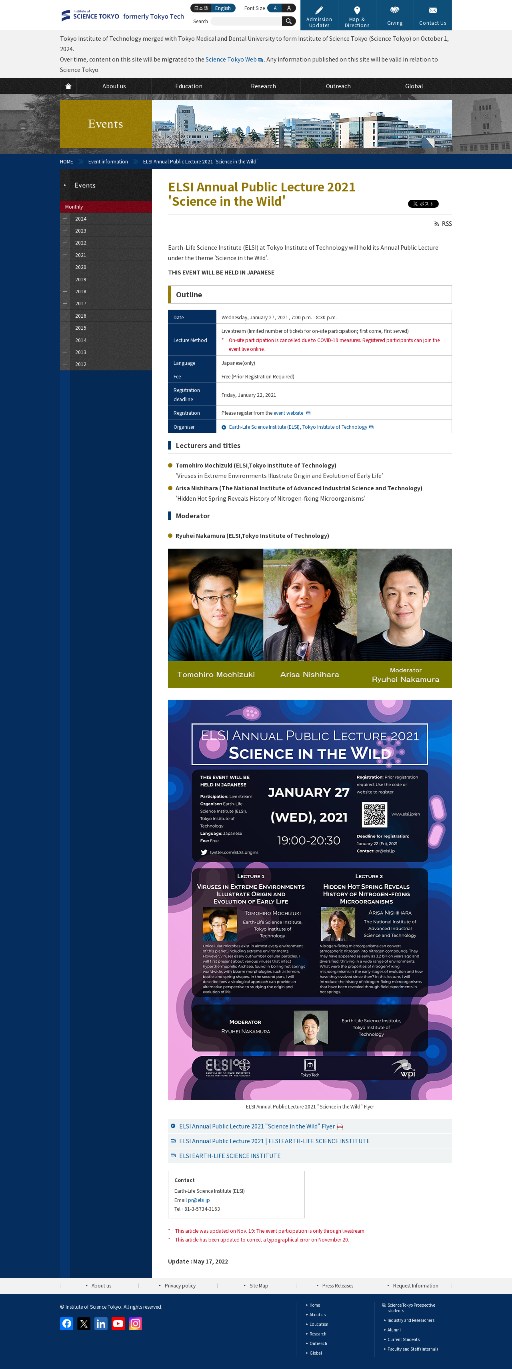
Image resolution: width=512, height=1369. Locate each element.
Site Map (259, 1285)
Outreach (318, 1343)
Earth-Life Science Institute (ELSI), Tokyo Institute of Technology (298, 426)
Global (316, 1353)
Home (315, 1305)
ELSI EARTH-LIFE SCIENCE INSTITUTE (230, 1156)
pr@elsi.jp (199, 1199)
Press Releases (337, 1285)
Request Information (415, 1285)
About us (101, 1285)
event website (288, 412)
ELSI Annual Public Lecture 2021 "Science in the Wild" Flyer (261, 1126)
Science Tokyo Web (231, 59)
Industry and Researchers (411, 1320)
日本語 (201, 7)
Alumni (394, 1330)
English (223, 7)
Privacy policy (180, 1285)
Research (318, 1334)
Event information (108, 161)
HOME (66, 161)
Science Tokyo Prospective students (411, 1307)
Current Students (404, 1339)
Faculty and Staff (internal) (413, 1349)
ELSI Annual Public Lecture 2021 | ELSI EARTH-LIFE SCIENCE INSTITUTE (274, 1141)
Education (319, 1324)
